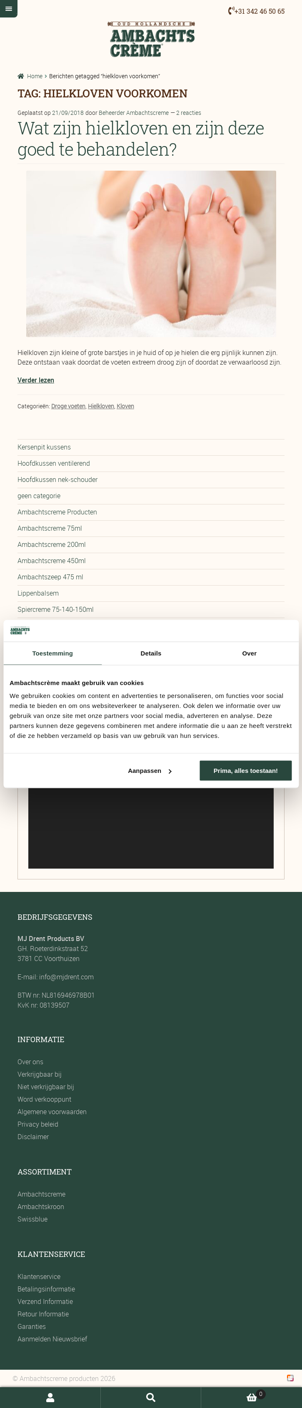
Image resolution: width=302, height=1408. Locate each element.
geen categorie (38, 495)
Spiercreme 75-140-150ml (55, 609)
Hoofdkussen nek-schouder (57, 479)
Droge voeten (68, 406)
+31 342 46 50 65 (260, 11)
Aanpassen (149, 770)
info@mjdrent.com (65, 976)
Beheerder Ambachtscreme (134, 113)
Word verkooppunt (44, 1099)
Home (34, 76)
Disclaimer (33, 1136)
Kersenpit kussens (44, 447)
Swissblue (32, 1219)
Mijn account (50, 1397)
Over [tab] (249, 652)
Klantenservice (38, 1276)
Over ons (30, 1061)
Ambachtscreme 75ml (49, 528)
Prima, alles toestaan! (246, 770)
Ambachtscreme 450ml (51, 560)
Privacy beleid (37, 1124)
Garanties (31, 1326)
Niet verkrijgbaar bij (45, 1086)
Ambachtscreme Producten (57, 512)
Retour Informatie (43, 1314)
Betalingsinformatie (46, 1289)
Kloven (125, 406)
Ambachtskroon (40, 1206)
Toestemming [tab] (52, 652)
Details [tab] (151, 652)
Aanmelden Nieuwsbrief (52, 1338)
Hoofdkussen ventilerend (53, 463)
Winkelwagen (233, 1393)
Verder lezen (35, 380)
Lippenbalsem (38, 593)
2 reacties (188, 113)
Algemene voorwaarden (52, 1111)
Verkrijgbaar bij (39, 1074)
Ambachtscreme (41, 1194)
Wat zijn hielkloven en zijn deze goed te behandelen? (140, 138)
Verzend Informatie (45, 1301)
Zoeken (151, 1397)
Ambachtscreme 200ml (51, 544)
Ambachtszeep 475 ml (50, 576)
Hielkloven (101, 406)
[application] (151, 800)
